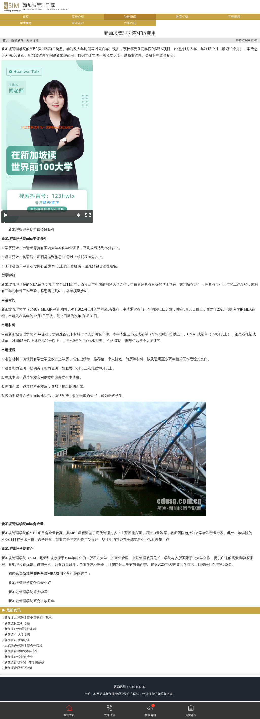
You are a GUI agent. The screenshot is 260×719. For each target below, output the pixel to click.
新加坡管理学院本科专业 (21, 651)
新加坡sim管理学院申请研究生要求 (28, 617)
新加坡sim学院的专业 (19, 657)
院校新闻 (17, 40)
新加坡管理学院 (39, 5)
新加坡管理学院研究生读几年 (31, 601)
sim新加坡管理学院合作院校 (23, 645)
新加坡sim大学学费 (17, 634)
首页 (26, 17)
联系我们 (130, 23)
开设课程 (234, 17)
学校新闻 (130, 17)
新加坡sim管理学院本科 (20, 629)
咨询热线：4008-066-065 (130, 687)
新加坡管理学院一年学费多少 (24, 662)
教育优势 (182, 17)
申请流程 (78, 23)
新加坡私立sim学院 (17, 623)
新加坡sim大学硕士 (17, 640)
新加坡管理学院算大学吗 (27, 592)
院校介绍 (78, 17)
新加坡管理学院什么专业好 (29, 583)
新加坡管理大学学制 (18, 668)
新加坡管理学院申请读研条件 (31, 230)
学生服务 (26, 23)
